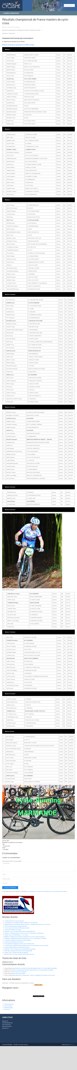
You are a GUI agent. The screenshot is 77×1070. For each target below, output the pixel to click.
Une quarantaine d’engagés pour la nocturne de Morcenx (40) (19, 944)
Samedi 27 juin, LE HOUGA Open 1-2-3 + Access (16, 935)
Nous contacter (8, 1006)
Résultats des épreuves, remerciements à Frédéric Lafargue (18, 45)
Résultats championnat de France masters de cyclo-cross (35, 21)
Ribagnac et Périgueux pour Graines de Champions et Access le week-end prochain (24, 937)
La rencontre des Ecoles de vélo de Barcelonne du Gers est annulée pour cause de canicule (26, 945)
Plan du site (7, 1009)
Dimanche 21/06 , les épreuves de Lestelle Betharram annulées (19, 949)
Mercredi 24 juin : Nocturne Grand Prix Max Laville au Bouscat (19, 954)
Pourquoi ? (31, 983)
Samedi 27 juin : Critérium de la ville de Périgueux (16, 952)
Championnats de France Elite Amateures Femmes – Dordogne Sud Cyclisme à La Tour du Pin (27, 924)
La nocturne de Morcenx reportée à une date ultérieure (17, 940)
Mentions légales (8, 1007)
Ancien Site (5, 1021)
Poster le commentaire (10, 887)
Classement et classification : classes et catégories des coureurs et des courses (35, 975)
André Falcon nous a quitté (18, 973)
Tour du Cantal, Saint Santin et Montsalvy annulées (17, 928)
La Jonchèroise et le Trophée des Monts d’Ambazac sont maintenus (21, 922)
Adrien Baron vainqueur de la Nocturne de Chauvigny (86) (18, 951)
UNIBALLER (72, 1044)
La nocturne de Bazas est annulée (12, 930)
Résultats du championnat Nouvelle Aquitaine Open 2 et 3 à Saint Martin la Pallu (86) (25, 938)
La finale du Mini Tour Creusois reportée (14, 921)
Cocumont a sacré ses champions (18, 972)
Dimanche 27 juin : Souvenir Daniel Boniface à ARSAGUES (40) (19, 931)
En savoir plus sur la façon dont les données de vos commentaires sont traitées (47, 891)
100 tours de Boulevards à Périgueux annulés (15, 926)
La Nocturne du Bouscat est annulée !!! (14, 942)
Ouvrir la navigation (10, 13)
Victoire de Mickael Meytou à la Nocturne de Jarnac (16, 947)
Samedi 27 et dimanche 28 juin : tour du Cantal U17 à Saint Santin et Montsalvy (24, 933)
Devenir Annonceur (9, 1004)
